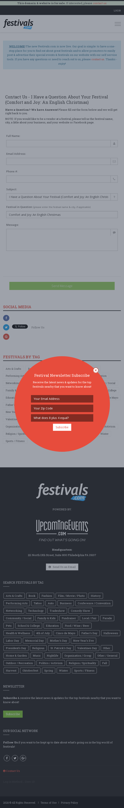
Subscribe (62, 427)
